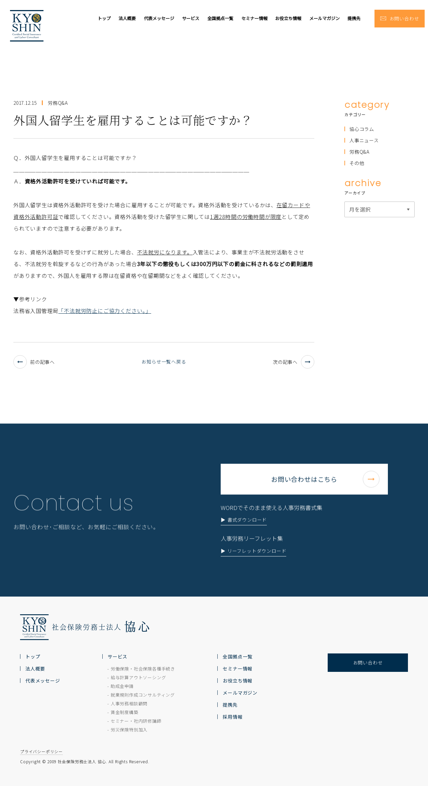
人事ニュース (364, 140)
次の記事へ (293, 362)
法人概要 (127, 18)
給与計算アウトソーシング (138, 677)
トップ (104, 18)
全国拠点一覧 (220, 18)
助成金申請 (122, 686)
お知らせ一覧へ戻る (163, 361)
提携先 (353, 18)
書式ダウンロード (247, 536)
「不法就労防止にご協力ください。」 (104, 311)
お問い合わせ (368, 662)
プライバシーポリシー (41, 751)
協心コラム (361, 129)
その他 (356, 163)
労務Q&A (359, 151)
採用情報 (232, 716)
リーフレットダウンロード (257, 567)
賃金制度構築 (124, 712)
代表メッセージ (159, 18)
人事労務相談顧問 (129, 703)
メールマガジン (324, 18)
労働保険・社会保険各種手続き (143, 668)
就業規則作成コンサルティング (143, 695)
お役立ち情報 (288, 18)
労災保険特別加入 (129, 729)
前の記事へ (34, 362)
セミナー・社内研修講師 (136, 721)
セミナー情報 (254, 18)
